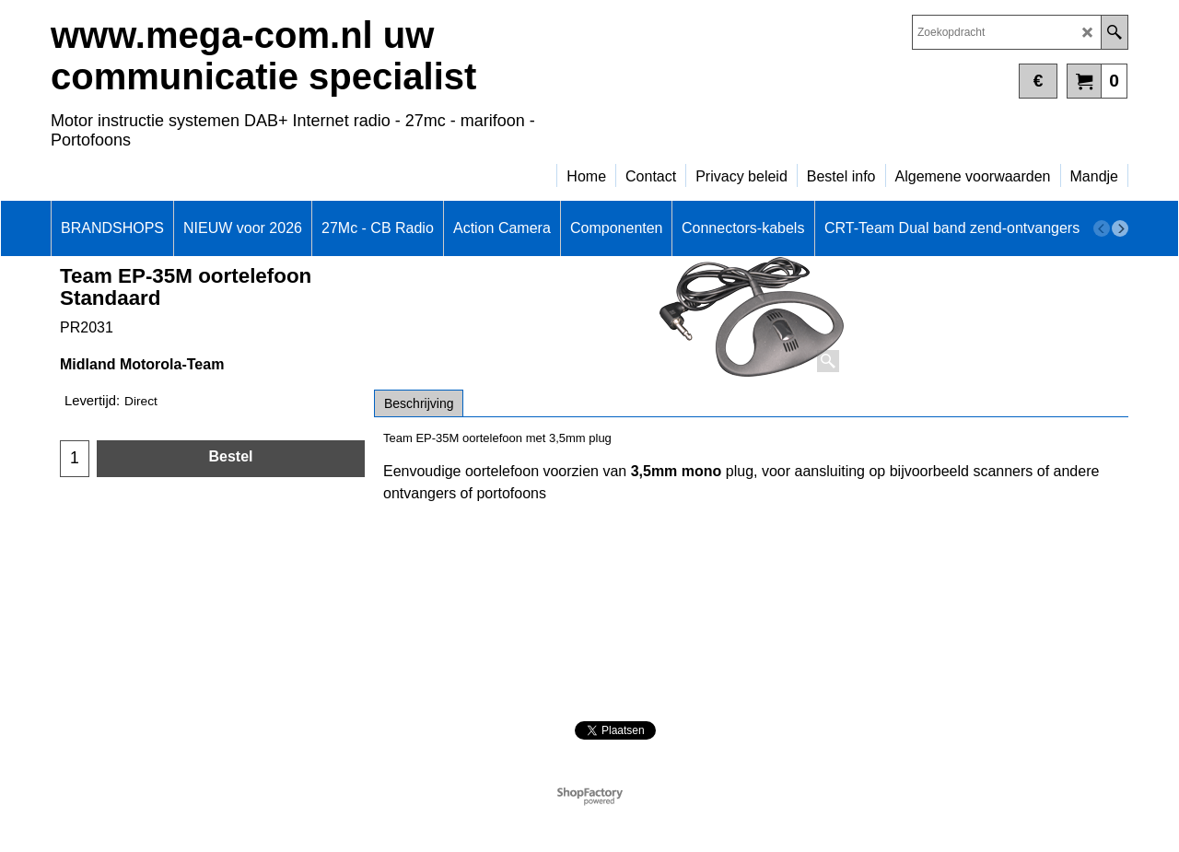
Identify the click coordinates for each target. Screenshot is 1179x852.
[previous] (1101, 228)
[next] (1120, 228)
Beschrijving (418, 403)
